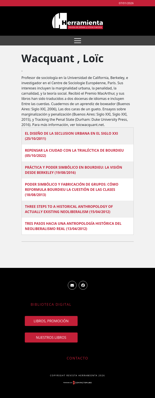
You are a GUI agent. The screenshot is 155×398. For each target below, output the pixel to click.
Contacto (77, 358)
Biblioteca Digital (51, 304)
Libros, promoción (51, 321)
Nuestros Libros (51, 337)
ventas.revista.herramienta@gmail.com (72, 285)
